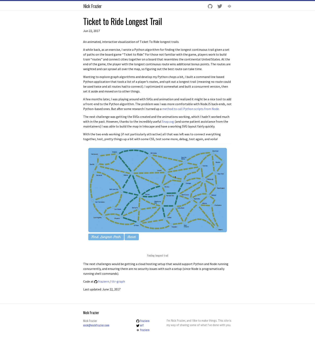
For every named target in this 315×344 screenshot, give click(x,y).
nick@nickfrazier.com (96, 325)
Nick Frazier (92, 5)
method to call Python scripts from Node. (191, 109)
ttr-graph (118, 281)
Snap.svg (168, 121)
